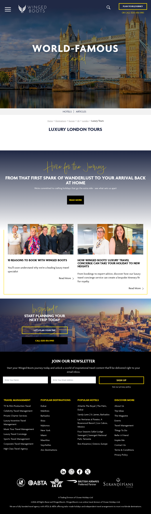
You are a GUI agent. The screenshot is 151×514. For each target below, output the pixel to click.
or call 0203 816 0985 (133, 13)
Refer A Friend (122, 433)
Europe (72, 120)
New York (45, 428)
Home (48, 120)
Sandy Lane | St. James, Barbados (93, 412)
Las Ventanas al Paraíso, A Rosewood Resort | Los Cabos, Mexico (92, 421)
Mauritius (45, 438)
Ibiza (43, 418)
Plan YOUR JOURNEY (133, 6)
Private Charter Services (15, 413)
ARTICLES (81, 111)
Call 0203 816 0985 (44, 340)
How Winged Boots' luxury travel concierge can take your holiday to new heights (109, 263)
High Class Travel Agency (16, 446)
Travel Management (124, 423)
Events (118, 418)
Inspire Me (120, 438)
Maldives (45, 408)
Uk (79, 120)
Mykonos (45, 423)
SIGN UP (121, 380)
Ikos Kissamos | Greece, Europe (92, 441)
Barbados (45, 413)
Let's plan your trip (45, 330)
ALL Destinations (49, 447)
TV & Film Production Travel (17, 403)
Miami (43, 433)
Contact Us (120, 443)
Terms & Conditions (124, 447)
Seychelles (46, 443)
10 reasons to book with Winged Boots (37, 260)
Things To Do (121, 428)
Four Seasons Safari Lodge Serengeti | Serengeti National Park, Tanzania (92, 433)
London (87, 120)
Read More (75, 199)
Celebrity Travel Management (18, 408)
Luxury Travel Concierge (15, 432)
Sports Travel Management (17, 436)
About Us (119, 403)
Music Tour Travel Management (19, 427)
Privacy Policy (121, 452)
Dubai (43, 403)
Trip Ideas (119, 408)
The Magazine (121, 413)
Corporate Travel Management (18, 441)
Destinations (60, 120)
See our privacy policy (121, 387)
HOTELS (66, 111)
